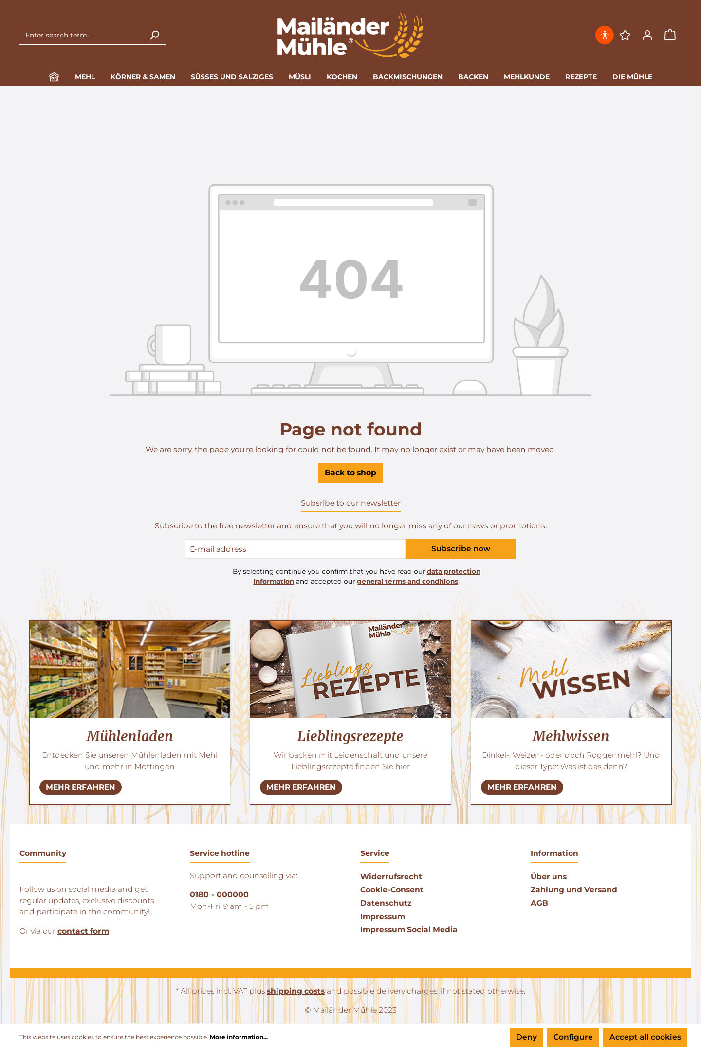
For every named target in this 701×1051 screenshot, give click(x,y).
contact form (83, 931)
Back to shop (350, 472)
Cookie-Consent (392, 889)
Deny (526, 1037)
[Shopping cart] (670, 35)
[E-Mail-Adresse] (295, 549)
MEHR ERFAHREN (80, 787)
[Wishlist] (625, 35)
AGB (539, 902)
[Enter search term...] (81, 35)
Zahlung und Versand (574, 889)
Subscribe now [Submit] (460, 548)
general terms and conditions (407, 581)
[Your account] (647, 35)
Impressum (382, 916)
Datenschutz (385, 902)
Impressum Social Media (409, 929)
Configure (573, 1037)
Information (554, 853)
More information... (239, 1037)
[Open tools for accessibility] (605, 35)
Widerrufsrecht (391, 876)
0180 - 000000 (219, 894)
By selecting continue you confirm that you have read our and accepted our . (356, 576)
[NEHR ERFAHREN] (80, 787)
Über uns (549, 876)
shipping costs (296, 991)
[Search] (154, 35)
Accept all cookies (645, 1037)
